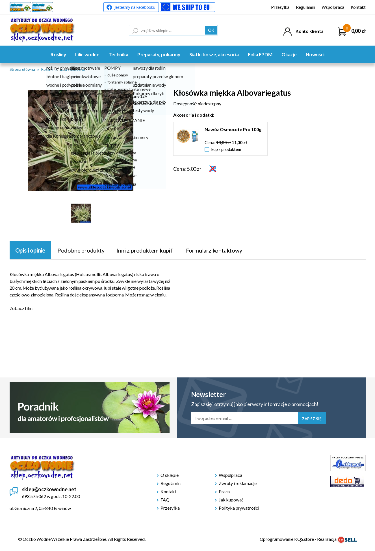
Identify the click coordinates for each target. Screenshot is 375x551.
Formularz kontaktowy (214, 250)
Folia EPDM (260, 54)
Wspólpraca (230, 475)
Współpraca (333, 7)
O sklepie (170, 475)
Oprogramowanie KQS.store (287, 539)
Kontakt (358, 7)
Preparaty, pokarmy (158, 54)
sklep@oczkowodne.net (49, 489)
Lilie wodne (87, 54)
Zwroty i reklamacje (238, 483)
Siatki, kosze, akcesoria (214, 54)
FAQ (165, 499)
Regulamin (305, 7)
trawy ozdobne (72, 69)
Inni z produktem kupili (145, 250)
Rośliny (58, 54)
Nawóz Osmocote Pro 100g (233, 129)
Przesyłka (280, 7)
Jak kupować (231, 499)
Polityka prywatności (239, 508)
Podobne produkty (81, 250)
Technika (118, 54)
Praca (224, 491)
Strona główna (22, 69)
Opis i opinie (30, 250)
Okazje (289, 54)
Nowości (315, 54)
